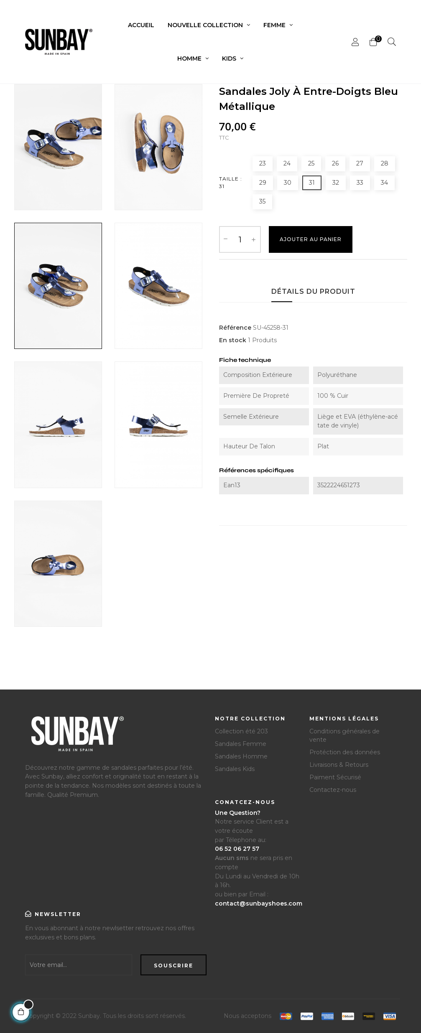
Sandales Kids (235, 769)
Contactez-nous (332, 790)
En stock (232, 340)
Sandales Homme (241, 756)
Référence (235, 327)
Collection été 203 (241, 731)
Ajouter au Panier (311, 239)
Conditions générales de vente (344, 735)
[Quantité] (239, 239)
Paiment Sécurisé (335, 777)
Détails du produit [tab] (313, 291)
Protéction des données (344, 752)
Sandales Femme (240, 744)
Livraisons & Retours (338, 764)
